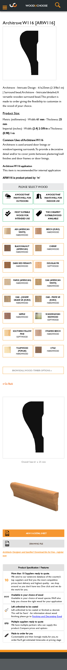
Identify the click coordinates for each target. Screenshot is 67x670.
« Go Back (8, 384)
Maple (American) (17, 283)
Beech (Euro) (47, 232)
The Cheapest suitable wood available (48, 215)
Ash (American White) (16, 232)
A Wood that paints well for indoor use (49, 197)
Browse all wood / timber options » (32, 370)
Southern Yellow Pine (17, 334)
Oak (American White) (48, 283)
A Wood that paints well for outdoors (18, 197)
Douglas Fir (47, 266)
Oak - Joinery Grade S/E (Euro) (17, 300)
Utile (47, 351)
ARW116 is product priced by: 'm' (21, 178)
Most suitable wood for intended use (17, 215)
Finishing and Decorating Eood (47, 616)
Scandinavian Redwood (47, 317)
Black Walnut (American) (16, 249)
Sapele (16, 317)
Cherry (47, 249)
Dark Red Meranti (17, 266)
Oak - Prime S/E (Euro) (47, 300)
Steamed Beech (48, 334)
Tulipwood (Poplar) (16, 351)
